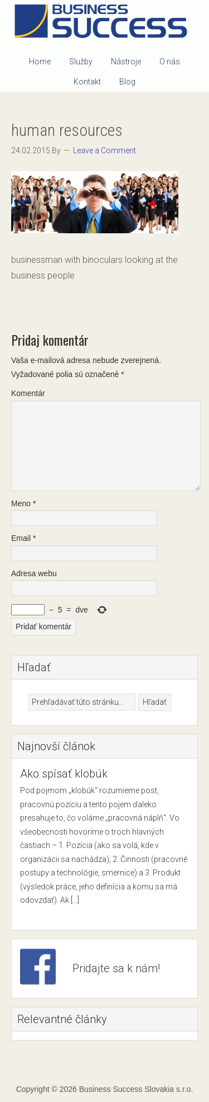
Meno (23, 503)
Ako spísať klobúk (64, 773)
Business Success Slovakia (105, 22)
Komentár (28, 393)
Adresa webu (34, 573)
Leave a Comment (104, 150)
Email (23, 538)
